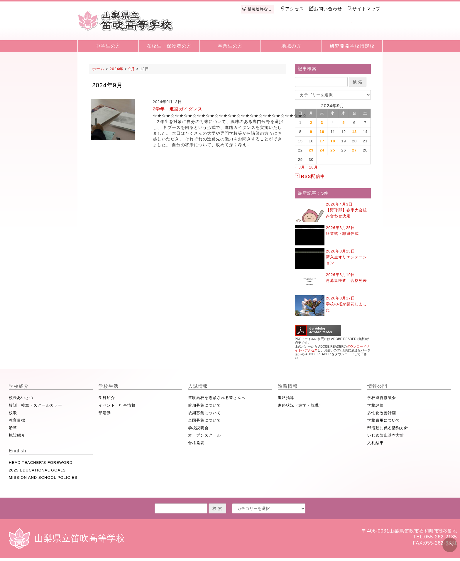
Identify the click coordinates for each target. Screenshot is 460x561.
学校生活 (245, 30)
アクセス (292, 8)
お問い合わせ (325, 8)
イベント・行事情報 (117, 405)
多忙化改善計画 (381, 413)
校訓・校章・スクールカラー (35, 405)
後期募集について (204, 413)
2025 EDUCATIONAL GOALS (37, 470)
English (366, 30)
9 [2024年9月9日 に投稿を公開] (311, 131)
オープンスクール (204, 435)
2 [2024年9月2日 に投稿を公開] (311, 122)
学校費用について (383, 420)
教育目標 (17, 420)
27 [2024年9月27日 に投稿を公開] (354, 150)
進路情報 (306, 30)
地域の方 (291, 45)
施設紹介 (17, 435)
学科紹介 (107, 397)
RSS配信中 (310, 176)
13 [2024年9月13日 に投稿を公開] (354, 131)
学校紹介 (214, 30)
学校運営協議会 (381, 397)
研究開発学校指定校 (352, 45)
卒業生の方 (230, 45)
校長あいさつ (21, 397)
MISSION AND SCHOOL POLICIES (43, 477)
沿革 (13, 428)
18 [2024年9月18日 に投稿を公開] (332, 141)
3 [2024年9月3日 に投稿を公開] (322, 122)
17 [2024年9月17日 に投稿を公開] (321, 141)
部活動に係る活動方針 (387, 428)
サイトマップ (364, 8)
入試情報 (275, 30)
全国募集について (204, 420)
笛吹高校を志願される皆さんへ (217, 397)
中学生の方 (108, 45)
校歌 (13, 413)
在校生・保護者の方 (169, 45)
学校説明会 (198, 428)
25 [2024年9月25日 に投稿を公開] (332, 150)
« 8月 (300, 167)
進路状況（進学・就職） (300, 405)
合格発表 (196, 443)
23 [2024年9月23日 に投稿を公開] (311, 150)
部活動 (105, 413)
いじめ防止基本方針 (385, 435)
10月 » (315, 167)
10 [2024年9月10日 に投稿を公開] (321, 131)
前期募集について (204, 405)
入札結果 (375, 443)
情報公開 (336, 30)
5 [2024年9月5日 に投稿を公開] (343, 122)
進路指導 (286, 397)
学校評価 (375, 405)
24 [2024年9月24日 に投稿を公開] (321, 150)
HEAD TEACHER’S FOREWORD (40, 462)
